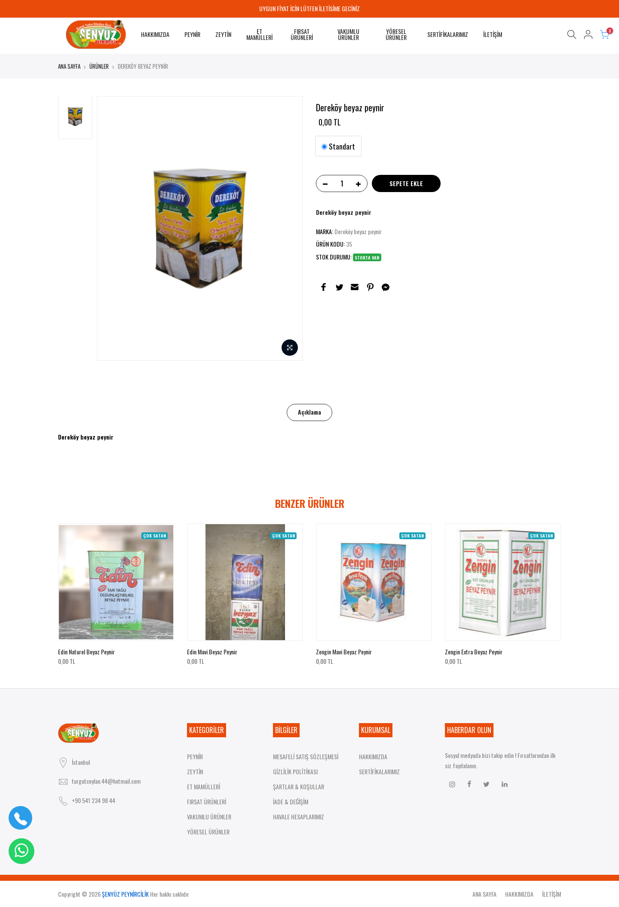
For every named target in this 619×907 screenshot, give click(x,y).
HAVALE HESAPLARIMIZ (298, 816)
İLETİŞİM (492, 34)
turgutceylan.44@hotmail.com (106, 780)
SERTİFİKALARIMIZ (447, 34)
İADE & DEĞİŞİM (290, 801)
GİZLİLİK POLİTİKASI (295, 771)
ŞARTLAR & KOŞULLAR (298, 786)
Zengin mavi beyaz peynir (344, 651)
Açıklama (309, 411)
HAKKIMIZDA (155, 34)
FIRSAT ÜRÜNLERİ (302, 34)
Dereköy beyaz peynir (343, 212)
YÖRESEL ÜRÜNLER (396, 34)
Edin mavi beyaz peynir (212, 651)
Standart (338, 146)
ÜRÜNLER (99, 66)
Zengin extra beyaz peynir (474, 651)
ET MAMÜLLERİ (259, 34)
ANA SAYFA (69, 66)
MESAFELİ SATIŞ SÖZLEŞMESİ (305, 756)
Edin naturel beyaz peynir (86, 651)
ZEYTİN (223, 34)
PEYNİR (192, 34)
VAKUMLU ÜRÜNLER (348, 34)
